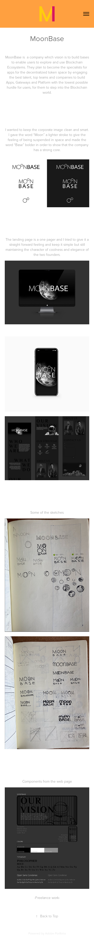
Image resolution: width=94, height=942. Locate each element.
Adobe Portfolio (55, 933)
